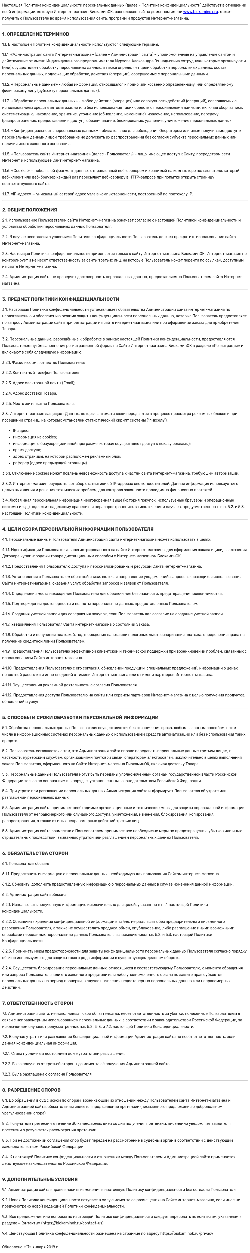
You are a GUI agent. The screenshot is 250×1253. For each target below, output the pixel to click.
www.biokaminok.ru (200, 12)
